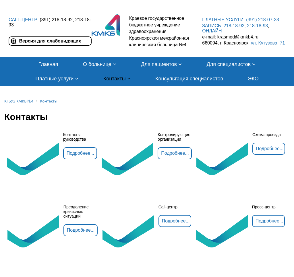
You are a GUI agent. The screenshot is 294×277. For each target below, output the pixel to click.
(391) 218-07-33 (262, 19)
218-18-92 (233, 25)
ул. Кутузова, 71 (268, 42)
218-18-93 (257, 25)
